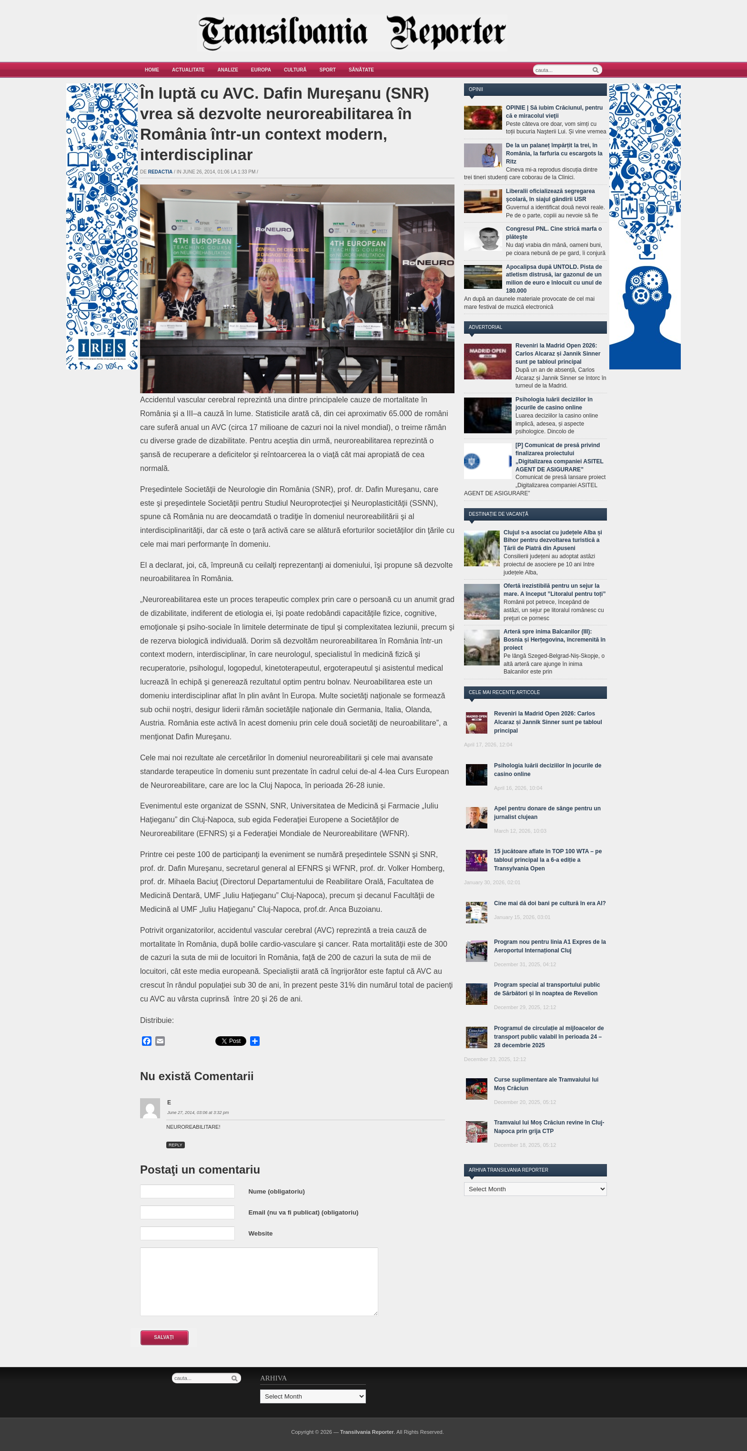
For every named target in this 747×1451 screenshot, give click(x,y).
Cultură (295, 69)
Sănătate (361, 69)
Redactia (160, 171)
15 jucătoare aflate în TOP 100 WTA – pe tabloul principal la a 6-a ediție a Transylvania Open (548, 860)
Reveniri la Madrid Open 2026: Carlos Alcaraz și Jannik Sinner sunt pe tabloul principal (557, 353)
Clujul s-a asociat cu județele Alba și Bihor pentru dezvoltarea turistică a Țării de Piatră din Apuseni (553, 540)
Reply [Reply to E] (175, 1145)
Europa (261, 69)
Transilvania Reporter (367, 1432)
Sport (328, 69)
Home (152, 69)
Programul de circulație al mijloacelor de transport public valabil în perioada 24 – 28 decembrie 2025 (549, 1037)
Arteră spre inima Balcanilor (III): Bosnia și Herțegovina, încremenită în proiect (555, 639)
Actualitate (188, 69)
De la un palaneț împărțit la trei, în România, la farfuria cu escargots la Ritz (554, 153)
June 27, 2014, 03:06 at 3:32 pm (198, 1112)
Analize (228, 69)
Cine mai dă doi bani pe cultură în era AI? (550, 903)
